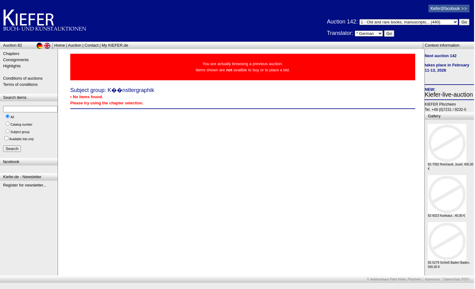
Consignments (16, 59)
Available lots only (21, 139)
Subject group (20, 132)
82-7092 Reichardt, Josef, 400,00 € (450, 165)
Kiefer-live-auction (449, 94)
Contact (92, 45)
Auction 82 (12, 45)
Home (59, 45)
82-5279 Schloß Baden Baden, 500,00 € (449, 263)
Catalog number (21, 124)
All (12, 117)
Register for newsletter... (24, 185)
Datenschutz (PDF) (456, 279)
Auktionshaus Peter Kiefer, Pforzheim (396, 279)
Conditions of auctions (23, 78)
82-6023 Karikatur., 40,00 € (447, 214)
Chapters (11, 53)
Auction (74, 45)
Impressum (432, 279)
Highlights (12, 66)
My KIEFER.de (115, 45)
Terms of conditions (20, 84)
